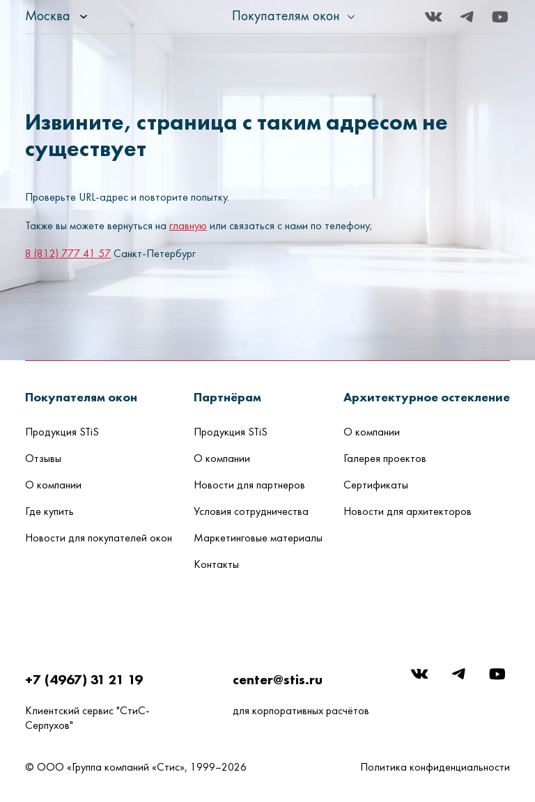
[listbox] (94, 16)
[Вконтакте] (433, 16)
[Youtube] (500, 16)
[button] (81, 397)
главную (188, 226)
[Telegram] (466, 16)
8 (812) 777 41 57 (68, 254)
